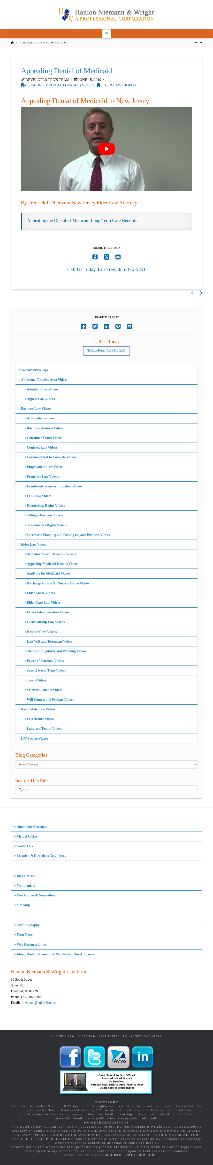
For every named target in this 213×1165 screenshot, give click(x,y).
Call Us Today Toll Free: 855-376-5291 (106, 269)
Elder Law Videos (116, 85)
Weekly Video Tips (33, 370)
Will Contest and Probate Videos (49, 699)
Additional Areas (146, 1036)
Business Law (63, 1036)
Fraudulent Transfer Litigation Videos (53, 486)
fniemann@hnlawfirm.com (40, 1003)
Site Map (22, 905)
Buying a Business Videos (44, 428)
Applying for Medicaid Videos (47, 573)
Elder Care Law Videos (42, 602)
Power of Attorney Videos (44, 661)
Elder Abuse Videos (39, 593)
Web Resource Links (30, 944)
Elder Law (87, 1036)
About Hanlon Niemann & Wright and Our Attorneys (54, 954)
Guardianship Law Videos (44, 622)
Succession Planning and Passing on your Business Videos (67, 535)
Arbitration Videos (39, 418)
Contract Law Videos (41, 447)
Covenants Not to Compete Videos (50, 457)
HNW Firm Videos (33, 738)
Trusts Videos (35, 680)
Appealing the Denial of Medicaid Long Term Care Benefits (82, 220)
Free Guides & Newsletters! (35, 895)
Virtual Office (25, 836)
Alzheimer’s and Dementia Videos (50, 554)
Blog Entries (24, 876)
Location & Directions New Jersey (40, 856)
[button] (106, 33)
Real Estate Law (113, 1036)
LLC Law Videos (38, 496)
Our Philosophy (26, 925)
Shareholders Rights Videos (45, 525)
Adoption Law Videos (41, 389)
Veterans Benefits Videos (43, 690)
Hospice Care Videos (40, 632)
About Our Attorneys (31, 827)
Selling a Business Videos (43, 515)
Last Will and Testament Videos (48, 641)
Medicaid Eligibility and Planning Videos (55, 651)
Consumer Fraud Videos (43, 438)
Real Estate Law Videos (36, 709)
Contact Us (23, 846)
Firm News (23, 934)
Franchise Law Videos (41, 476)
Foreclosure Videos (39, 719)
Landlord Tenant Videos (43, 728)
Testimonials (24, 886)
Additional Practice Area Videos (43, 379)
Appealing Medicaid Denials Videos (58, 85)
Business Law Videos (34, 408)
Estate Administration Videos (46, 612)
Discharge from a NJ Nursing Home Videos (56, 583)
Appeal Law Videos (39, 399)
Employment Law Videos (43, 467)
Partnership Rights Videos (44, 505)
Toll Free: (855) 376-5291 (106, 350)
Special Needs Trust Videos (45, 670)
